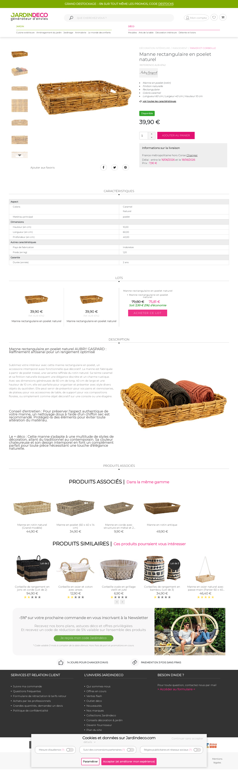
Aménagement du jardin (49, 33)
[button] (151, 134)
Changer (192, 155)
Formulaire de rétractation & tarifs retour (39, 697)
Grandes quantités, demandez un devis (38, 707)
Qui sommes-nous (98, 688)
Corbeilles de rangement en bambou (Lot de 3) (162, 590)
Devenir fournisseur (99, 726)
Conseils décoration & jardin (104, 722)
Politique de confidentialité (30, 712)
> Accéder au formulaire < (176, 691)
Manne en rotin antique (162, 525)
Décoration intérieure (166, 33)
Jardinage (68, 33)
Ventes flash (94, 697)
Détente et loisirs (187, 33)
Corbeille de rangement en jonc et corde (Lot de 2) (32, 590)
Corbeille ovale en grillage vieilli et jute (119, 590)
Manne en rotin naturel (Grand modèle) (32, 527)
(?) (63, 749)
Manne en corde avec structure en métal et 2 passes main (119, 528)
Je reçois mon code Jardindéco (83, 640)
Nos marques (95, 712)
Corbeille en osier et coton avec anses (75, 590)
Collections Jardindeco (101, 717)
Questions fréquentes (27, 693)
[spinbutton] (146, 135)
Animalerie (80, 33)
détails (90, 742)
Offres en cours (96, 693)
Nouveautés (94, 707)
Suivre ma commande (27, 688)
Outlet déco (94, 702)
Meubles (132, 33)
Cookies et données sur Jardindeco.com (118, 738)
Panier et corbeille (203, 48)
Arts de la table (146, 33)
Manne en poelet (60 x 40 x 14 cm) (75, 527)
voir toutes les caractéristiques (157, 101)
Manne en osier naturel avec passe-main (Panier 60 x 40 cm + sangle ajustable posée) (205, 591)
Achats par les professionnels (32, 702)
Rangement (180, 48)
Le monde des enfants (99, 33)
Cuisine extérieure (25, 33)
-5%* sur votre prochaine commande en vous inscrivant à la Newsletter (83, 619)
